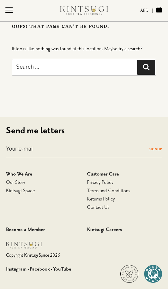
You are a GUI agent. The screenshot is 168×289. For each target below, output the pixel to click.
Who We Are (19, 174)
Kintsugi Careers (104, 229)
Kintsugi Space (20, 190)
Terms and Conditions (108, 190)
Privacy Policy (100, 182)
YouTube (62, 269)
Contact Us (98, 207)
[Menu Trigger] (9, 10)
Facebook (40, 269)
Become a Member (25, 229)
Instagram (16, 269)
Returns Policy (101, 199)
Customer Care (103, 174)
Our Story (15, 182)
